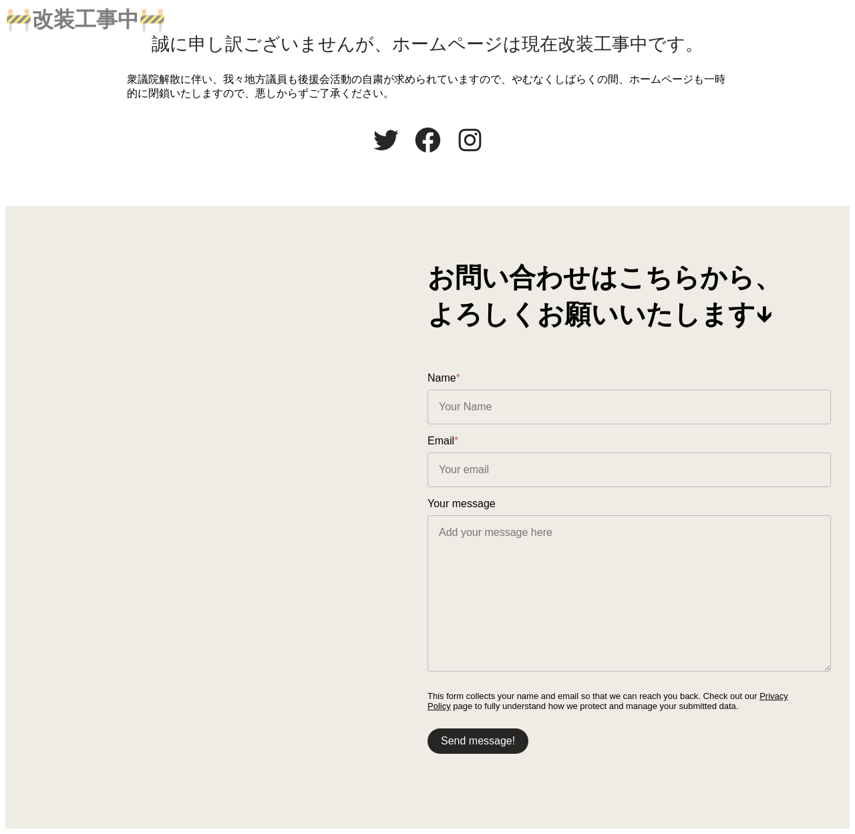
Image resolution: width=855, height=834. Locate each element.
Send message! (478, 740)
